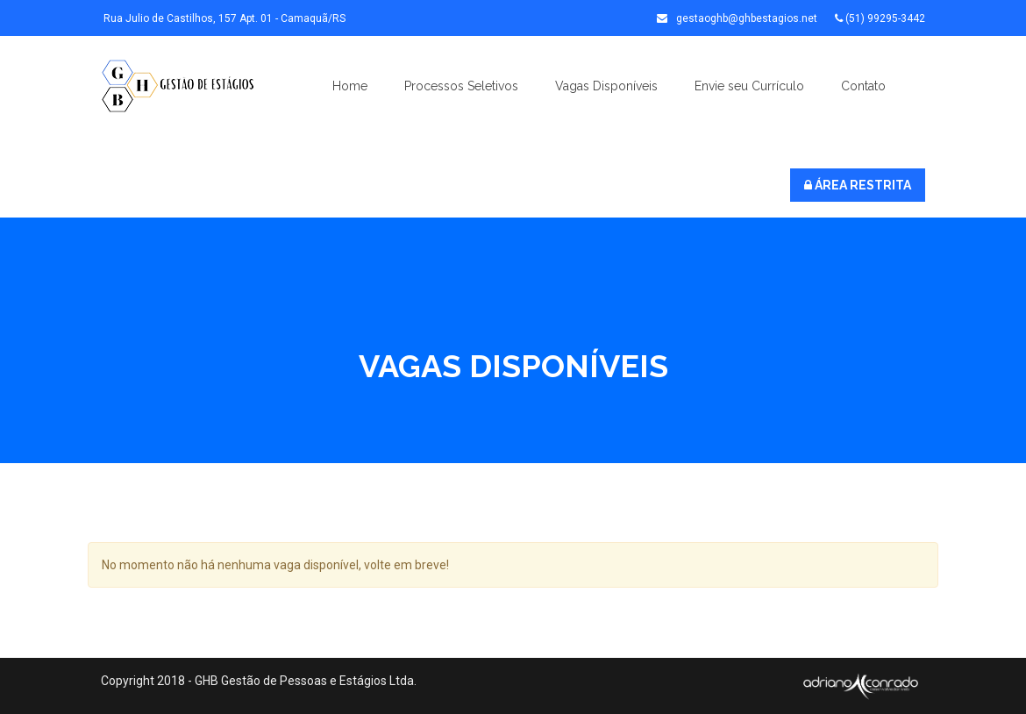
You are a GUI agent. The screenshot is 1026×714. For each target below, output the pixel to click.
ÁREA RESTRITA (857, 185)
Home (349, 86)
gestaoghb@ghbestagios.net (737, 18)
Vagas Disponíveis (606, 86)
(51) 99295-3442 (880, 18)
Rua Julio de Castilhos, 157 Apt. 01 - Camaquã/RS (223, 18)
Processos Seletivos (461, 86)
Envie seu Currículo (749, 86)
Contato (863, 86)
